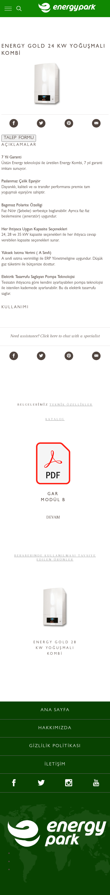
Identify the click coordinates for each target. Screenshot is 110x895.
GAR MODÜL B (53, 497)
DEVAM (53, 517)
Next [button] (95, 617)
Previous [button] (15, 617)
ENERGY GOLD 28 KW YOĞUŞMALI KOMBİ (55, 648)
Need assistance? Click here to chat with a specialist (55, 335)
